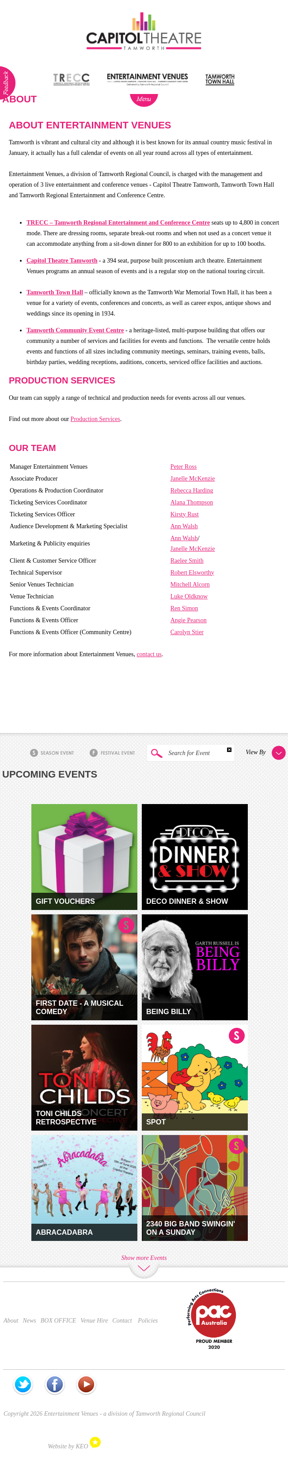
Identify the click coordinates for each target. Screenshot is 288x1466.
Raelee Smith (187, 560)
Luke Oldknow (189, 596)
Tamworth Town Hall (55, 292)
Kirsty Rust (185, 514)
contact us (148, 654)
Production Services (95, 419)
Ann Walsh (184, 526)
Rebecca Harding (192, 490)
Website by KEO (74, 1446)
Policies (148, 1320)
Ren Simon (184, 608)
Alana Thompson (192, 502)
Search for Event (178, 753)
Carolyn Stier (187, 632)
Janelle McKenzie (193, 478)
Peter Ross (184, 466)
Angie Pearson (189, 620)
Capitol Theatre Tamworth (62, 260)
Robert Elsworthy (192, 572)
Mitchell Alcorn (190, 584)
